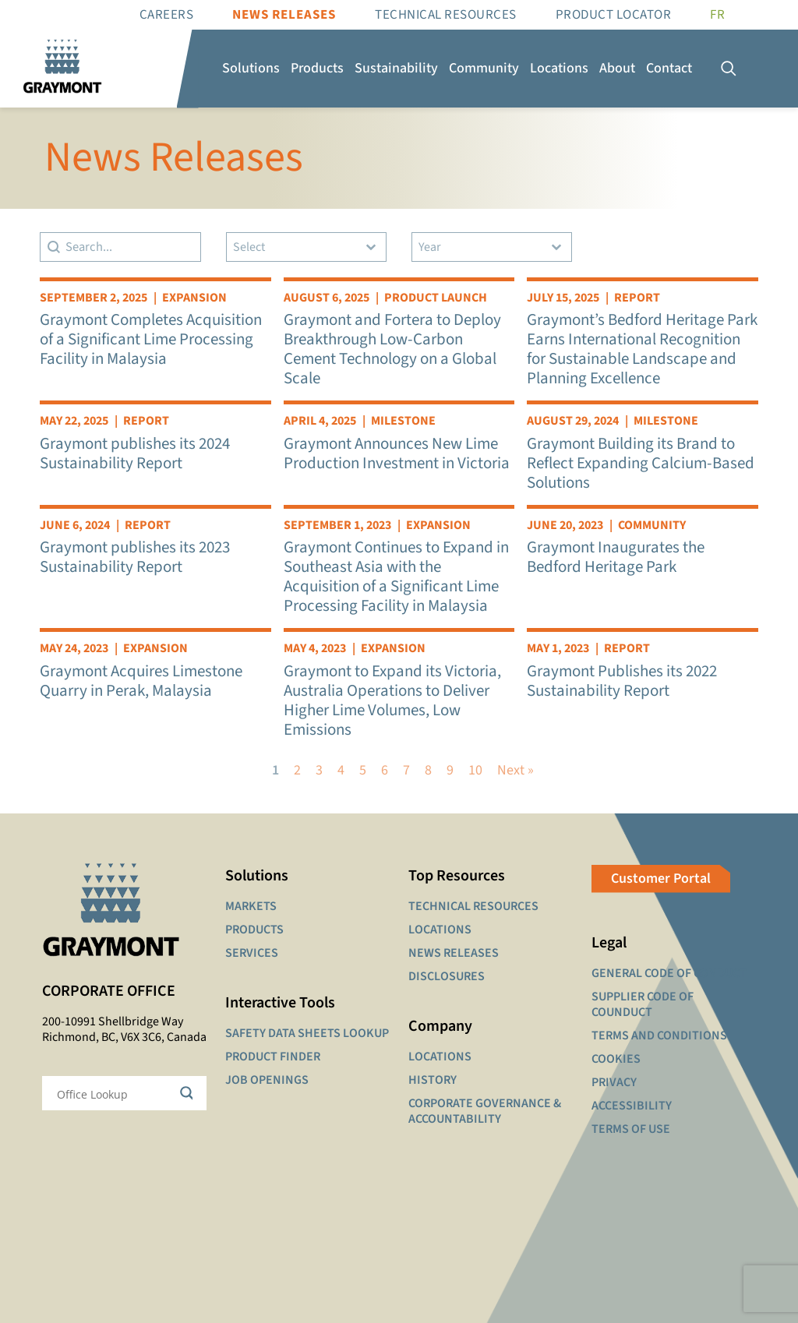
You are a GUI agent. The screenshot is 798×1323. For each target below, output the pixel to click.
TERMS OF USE (630, 1129)
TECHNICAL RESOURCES (473, 906)
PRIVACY (614, 1082)
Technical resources (446, 14)
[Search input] (114, 1093)
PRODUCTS (254, 929)
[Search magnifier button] (189, 1093)
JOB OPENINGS (267, 1080)
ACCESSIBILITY (631, 1105)
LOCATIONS (439, 929)
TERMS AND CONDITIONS (659, 1035)
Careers (166, 14)
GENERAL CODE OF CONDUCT (669, 973)
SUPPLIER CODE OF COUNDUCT (642, 1004)
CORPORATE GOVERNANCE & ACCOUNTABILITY (484, 1111)
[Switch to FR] (717, 14)
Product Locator (614, 14)
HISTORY (432, 1080)
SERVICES (251, 953)
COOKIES (616, 1059)
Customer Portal (661, 878)
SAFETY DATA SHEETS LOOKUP (307, 1033)
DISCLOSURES (446, 976)
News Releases (284, 14)
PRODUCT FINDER (272, 1056)
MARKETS (251, 906)
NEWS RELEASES (453, 953)
